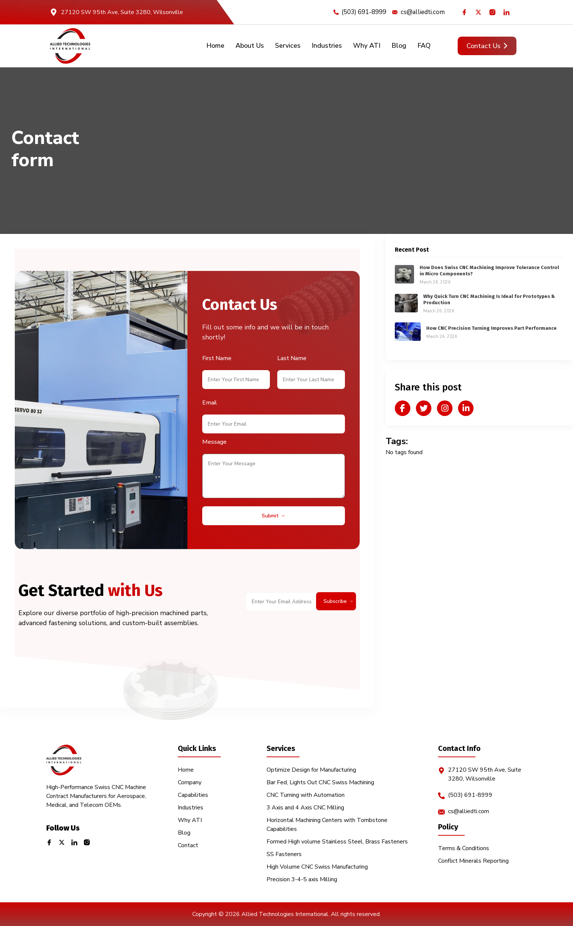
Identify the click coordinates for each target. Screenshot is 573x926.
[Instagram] (493, 12)
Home (215, 45)
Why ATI (366, 45)
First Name (216, 358)
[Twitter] (479, 12)
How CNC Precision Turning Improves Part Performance (491, 328)
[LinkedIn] (508, 12)
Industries (327, 45)
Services (288, 45)
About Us (249, 45)
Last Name (291, 358)
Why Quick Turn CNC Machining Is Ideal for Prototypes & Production (489, 299)
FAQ (424, 45)
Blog (398, 45)
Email (209, 403)
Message (214, 442)
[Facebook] (465, 12)
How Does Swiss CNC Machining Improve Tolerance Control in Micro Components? (489, 270)
